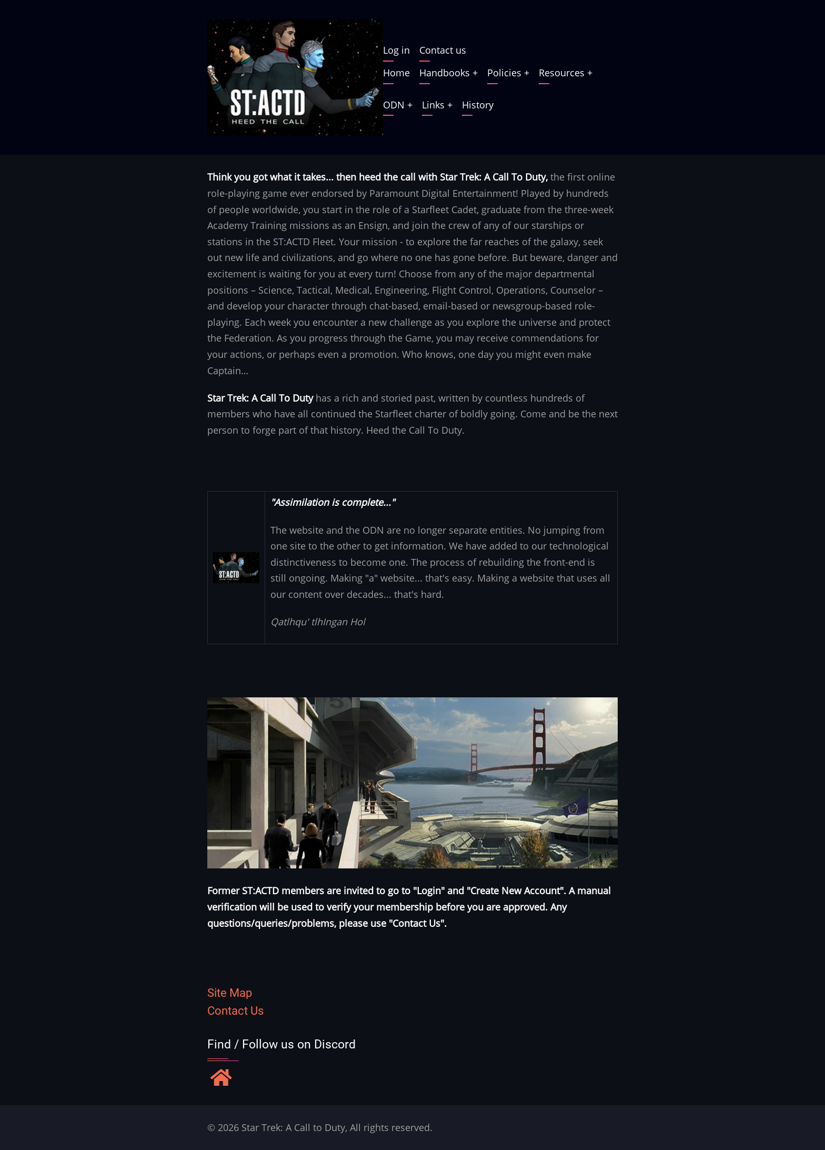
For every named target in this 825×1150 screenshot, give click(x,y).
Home (396, 72)
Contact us (442, 50)
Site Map (229, 992)
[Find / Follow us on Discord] (221, 1078)
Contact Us (235, 1010)
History (478, 104)
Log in (396, 50)
